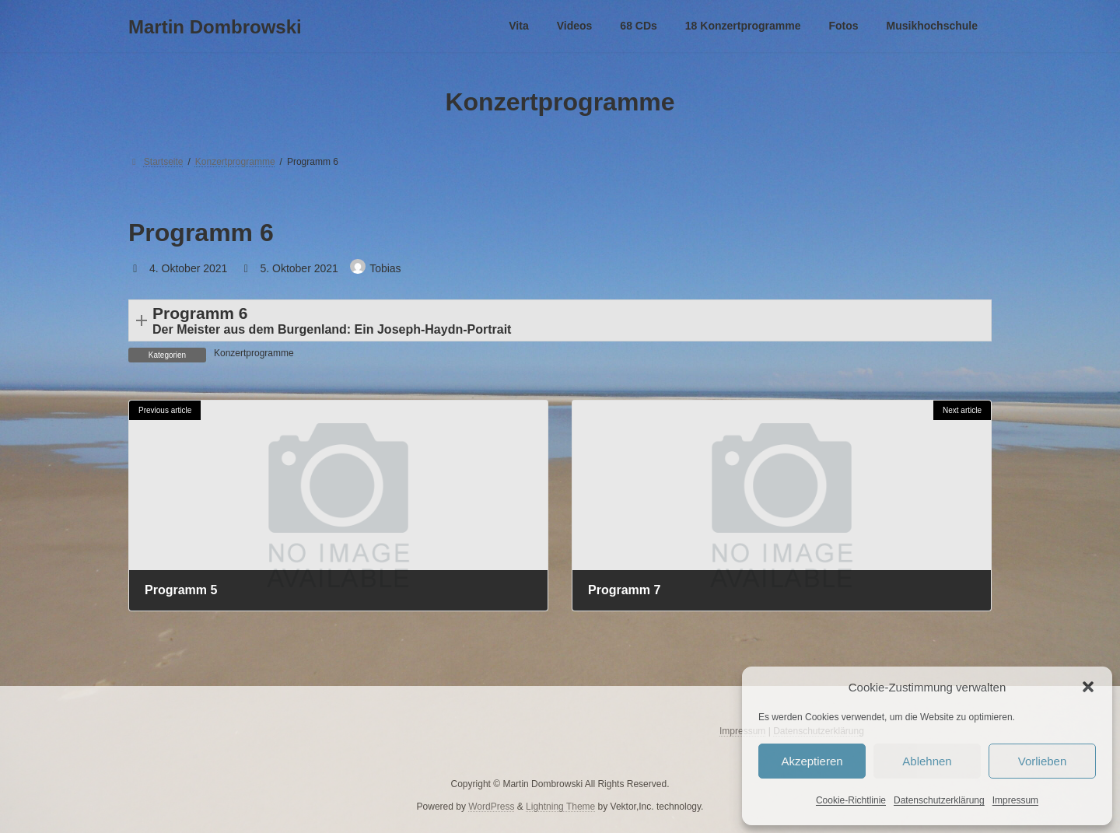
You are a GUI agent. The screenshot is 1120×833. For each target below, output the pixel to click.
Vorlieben (1042, 761)
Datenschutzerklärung (939, 800)
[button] (1088, 687)
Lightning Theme (560, 805)
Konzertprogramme (254, 353)
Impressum (1015, 800)
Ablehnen (926, 761)
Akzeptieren (811, 761)
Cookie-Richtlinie (851, 800)
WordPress (491, 805)
